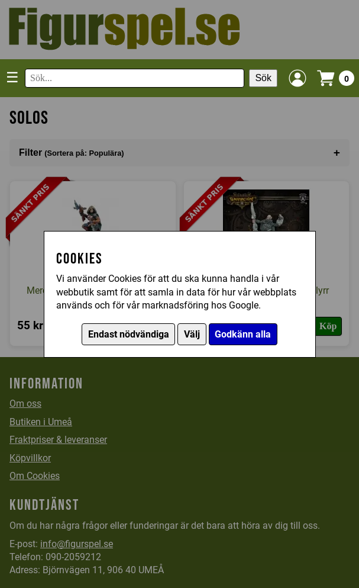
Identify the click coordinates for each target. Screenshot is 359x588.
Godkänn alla (243, 334)
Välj (192, 334)
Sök (263, 78)
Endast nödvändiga (128, 334)
